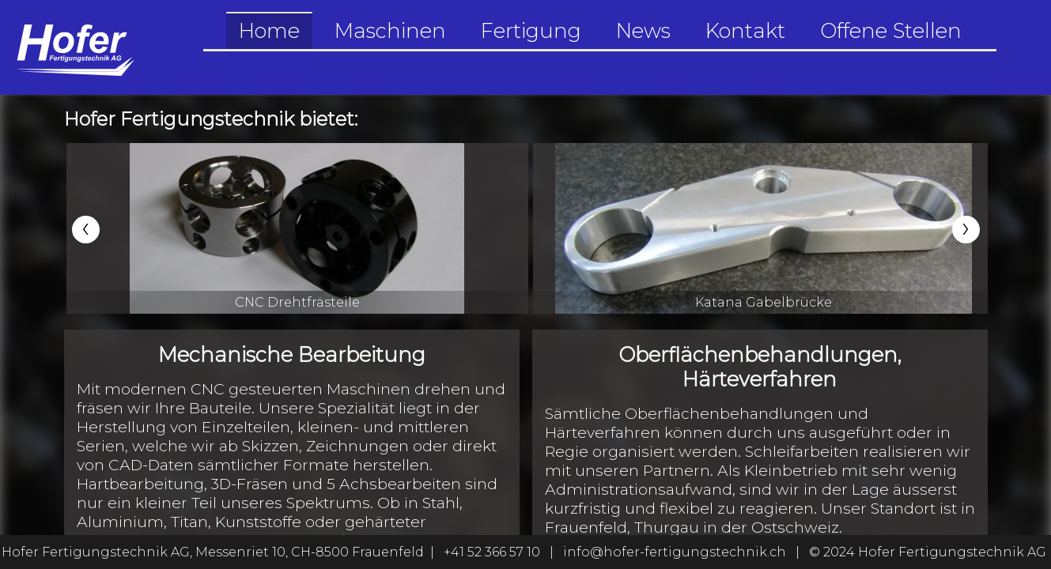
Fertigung (531, 30)
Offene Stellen (891, 30)
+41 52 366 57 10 (492, 552)
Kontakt (745, 30)
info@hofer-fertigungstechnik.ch (674, 552)
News (643, 30)
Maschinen (390, 30)
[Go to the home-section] (74, 47)
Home (269, 30)
